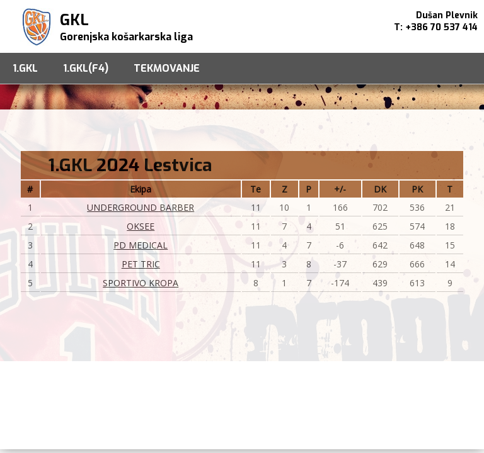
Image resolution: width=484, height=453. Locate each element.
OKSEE (140, 226)
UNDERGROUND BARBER (140, 207)
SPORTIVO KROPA (140, 283)
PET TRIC (141, 264)
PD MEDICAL (140, 245)
